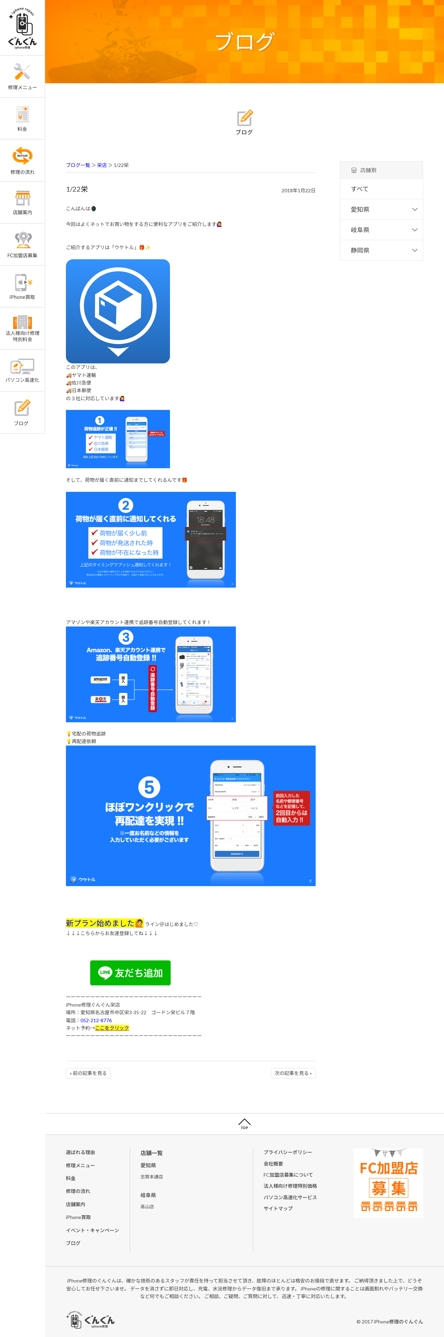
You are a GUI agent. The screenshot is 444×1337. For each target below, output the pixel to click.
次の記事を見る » (293, 1073)
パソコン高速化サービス (290, 1197)
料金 (71, 1178)
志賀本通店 (151, 1176)
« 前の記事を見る (88, 1073)
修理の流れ (78, 1191)
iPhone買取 (78, 1217)
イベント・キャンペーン (92, 1230)
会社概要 (273, 1164)
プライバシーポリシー (288, 1152)
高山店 (147, 1206)
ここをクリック (112, 1028)
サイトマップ (278, 1208)
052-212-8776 (96, 1020)
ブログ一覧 (78, 165)
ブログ (73, 1243)
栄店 (102, 165)
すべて (360, 189)
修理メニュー (80, 1165)
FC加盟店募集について (288, 1175)
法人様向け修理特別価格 (290, 1186)
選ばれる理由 (80, 1152)
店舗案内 (75, 1204)
